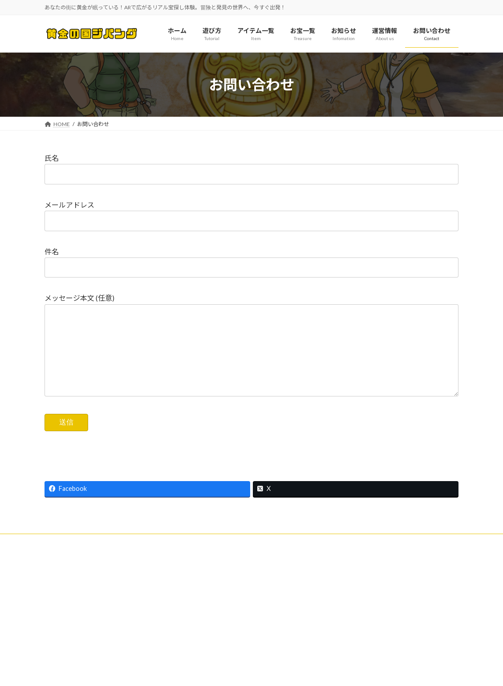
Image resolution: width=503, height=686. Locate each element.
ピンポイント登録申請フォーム (90, 565)
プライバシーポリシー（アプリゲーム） (336, 559)
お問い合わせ (69, 559)
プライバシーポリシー (244, 559)
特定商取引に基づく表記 (170, 559)
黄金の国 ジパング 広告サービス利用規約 (389, 632)
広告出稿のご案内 (356, 617)
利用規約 (113, 559)
